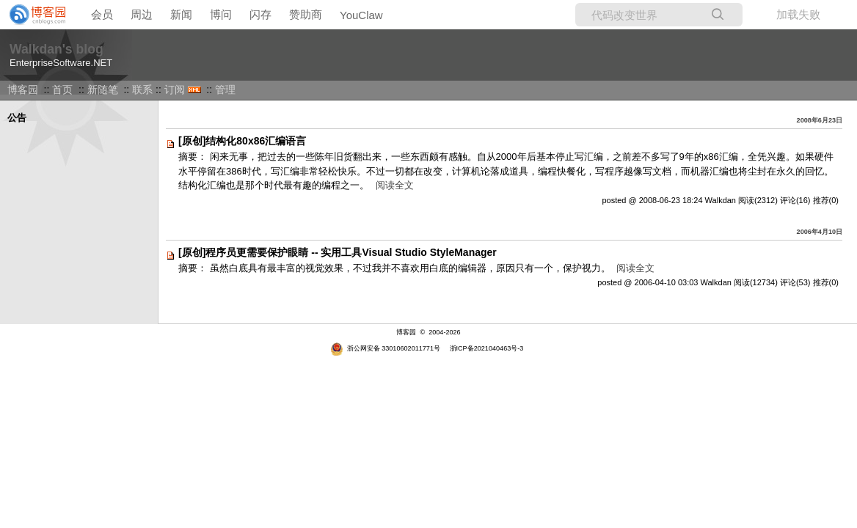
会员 (102, 14)
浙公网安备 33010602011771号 (385, 348)
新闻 (181, 14)
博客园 (22, 89)
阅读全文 (395, 185)
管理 (225, 89)
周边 (142, 14)
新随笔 (102, 89)
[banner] (33, 14)
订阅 (174, 89)
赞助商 (305, 14)
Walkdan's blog (56, 49)
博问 (221, 14)
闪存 (260, 14)
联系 (142, 89)
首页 (62, 89)
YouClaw (361, 15)
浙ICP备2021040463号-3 (487, 348)
